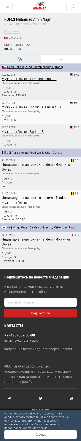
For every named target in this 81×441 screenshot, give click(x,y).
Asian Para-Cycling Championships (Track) (34, 67)
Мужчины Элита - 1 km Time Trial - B (29, 79)
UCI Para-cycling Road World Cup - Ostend (34, 153)
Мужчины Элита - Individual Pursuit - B (31, 107)
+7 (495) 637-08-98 (19, 335)
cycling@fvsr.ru (26, 340)
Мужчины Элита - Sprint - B (23, 132)
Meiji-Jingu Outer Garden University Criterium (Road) (41, 227)
